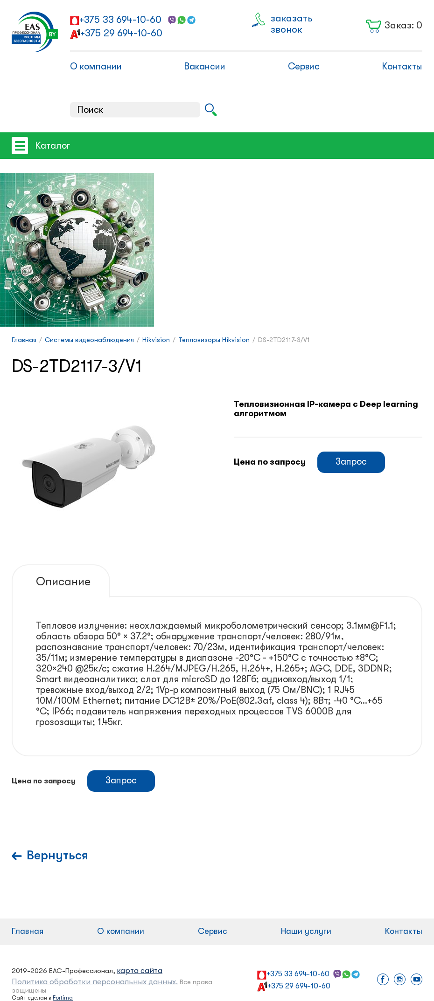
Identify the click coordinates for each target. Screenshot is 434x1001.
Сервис (304, 66)
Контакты (402, 66)
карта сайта (139, 970)
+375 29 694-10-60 (121, 33)
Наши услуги (306, 931)
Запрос (351, 461)
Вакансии (204, 66)
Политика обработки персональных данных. (95, 981)
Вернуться (57, 855)
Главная (27, 931)
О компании (96, 66)
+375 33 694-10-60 (120, 19)
